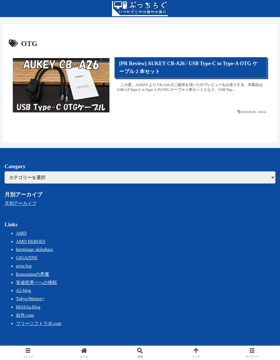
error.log (24, 266)
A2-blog (23, 290)
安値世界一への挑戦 (36, 282)
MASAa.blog (28, 307)
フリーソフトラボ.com (38, 323)
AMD (21, 233)
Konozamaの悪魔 (32, 274)
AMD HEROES (30, 241)
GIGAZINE (27, 257)
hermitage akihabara (34, 249)
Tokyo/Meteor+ (30, 298)
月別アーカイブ (20, 203)
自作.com (25, 315)
